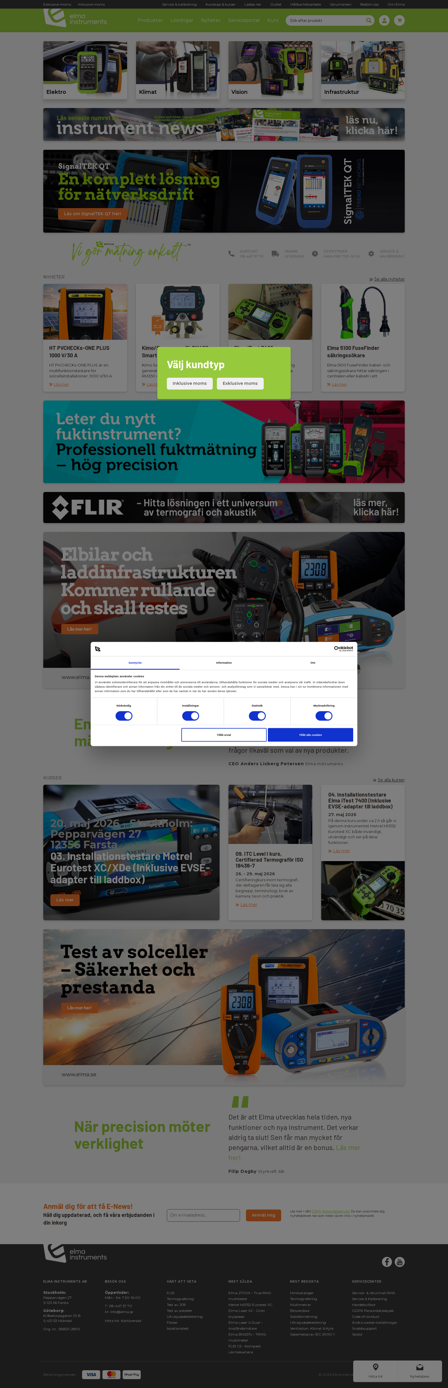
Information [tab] (224, 662)
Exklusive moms (240, 383)
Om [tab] (313, 662)
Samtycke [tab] (135, 662)
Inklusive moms (190, 383)
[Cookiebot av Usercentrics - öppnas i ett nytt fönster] (327, 649)
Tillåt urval (224, 735)
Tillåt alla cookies (310, 735)
